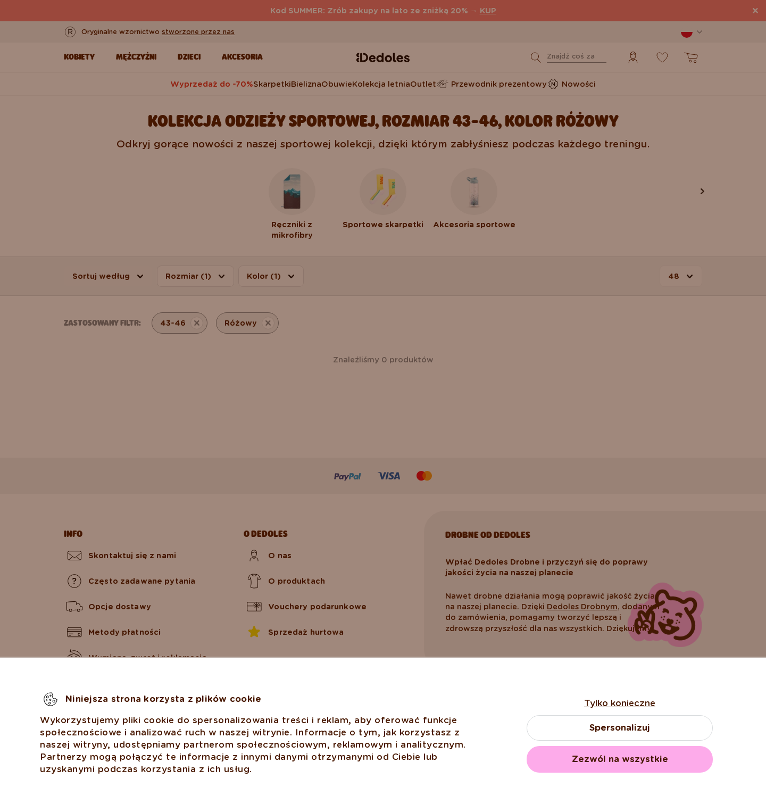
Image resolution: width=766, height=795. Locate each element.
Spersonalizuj (619, 728)
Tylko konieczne (619, 703)
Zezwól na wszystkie (620, 759)
